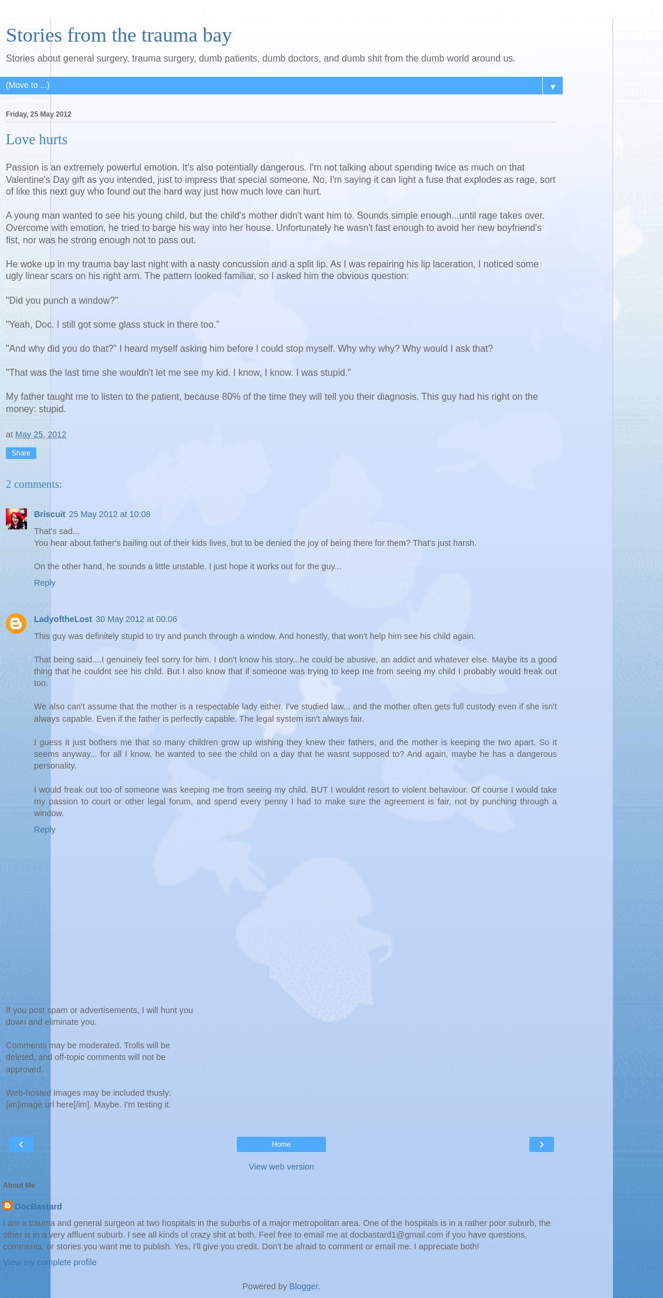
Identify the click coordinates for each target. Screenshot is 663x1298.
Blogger (304, 1286)
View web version (281, 1166)
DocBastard (38, 1206)
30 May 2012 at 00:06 (136, 619)
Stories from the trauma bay (119, 34)
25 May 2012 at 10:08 (110, 514)
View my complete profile (50, 1262)
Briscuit (50, 514)
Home (281, 1144)
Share (21, 453)
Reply (45, 582)
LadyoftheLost (63, 619)
